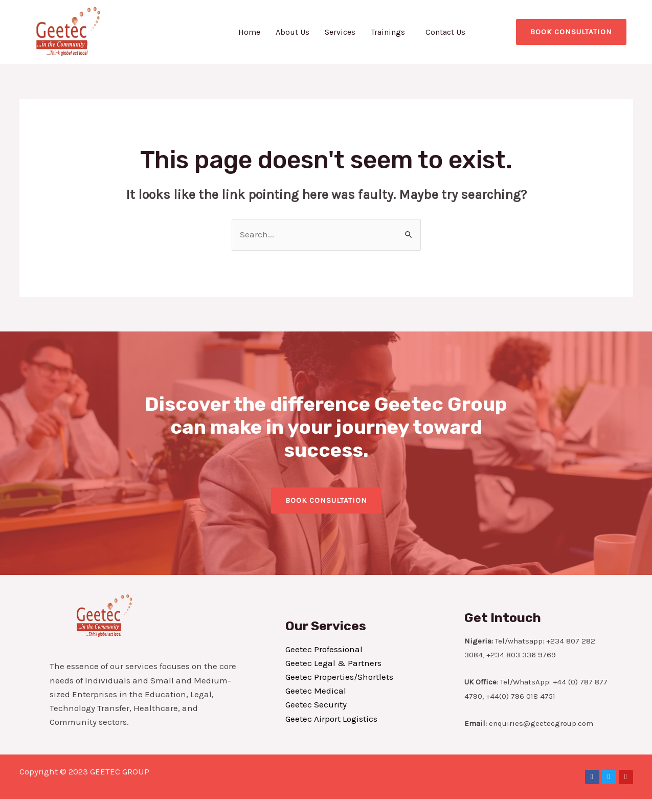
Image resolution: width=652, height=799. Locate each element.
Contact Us (445, 32)
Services (340, 32)
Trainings (388, 32)
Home (249, 32)
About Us (292, 32)
